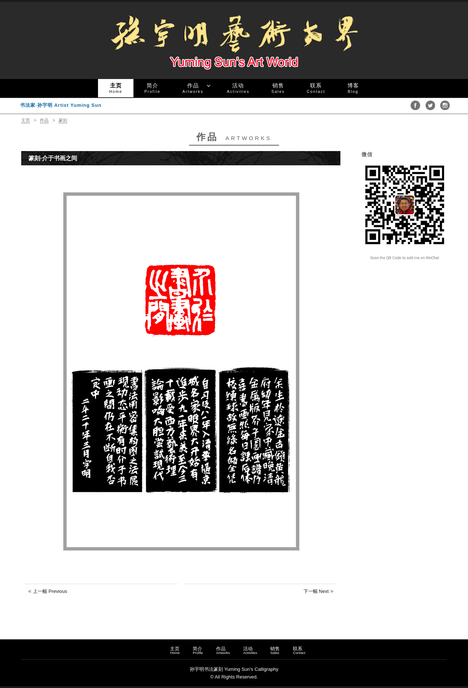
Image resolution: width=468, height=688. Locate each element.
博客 (353, 88)
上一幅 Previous (50, 591)
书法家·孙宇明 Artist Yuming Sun (61, 105)
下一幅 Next (316, 591)
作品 (192, 88)
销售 (278, 88)
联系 (316, 88)
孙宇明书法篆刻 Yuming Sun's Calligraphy (234, 669)
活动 (238, 88)
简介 (152, 88)
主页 (115, 88)
